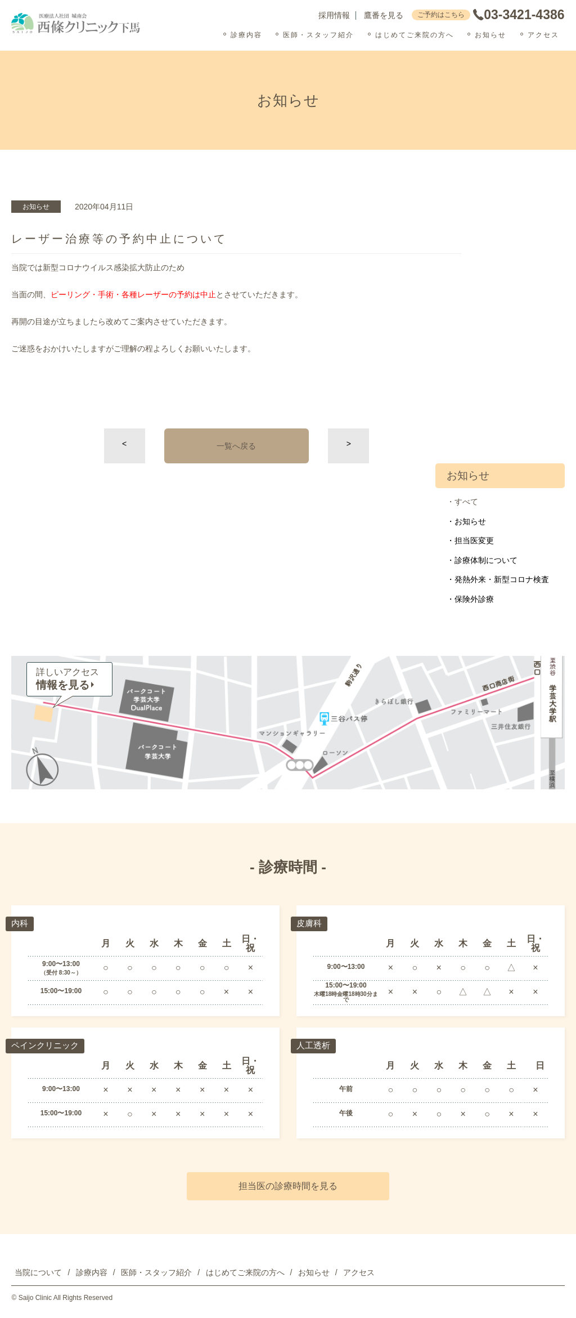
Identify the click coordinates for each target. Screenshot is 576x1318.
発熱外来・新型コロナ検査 (501, 579)
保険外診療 (474, 599)
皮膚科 (309, 923)
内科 (20, 923)
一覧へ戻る (236, 445)
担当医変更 (474, 540)
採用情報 (334, 15)
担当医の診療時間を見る (288, 1186)
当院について (38, 1272)
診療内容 (246, 35)
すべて (466, 501)
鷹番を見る (383, 15)
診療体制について (486, 560)
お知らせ (490, 35)
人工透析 (314, 1045)
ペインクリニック (47, 1045)
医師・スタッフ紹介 (318, 35)
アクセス (543, 35)
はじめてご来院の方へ (414, 35)
